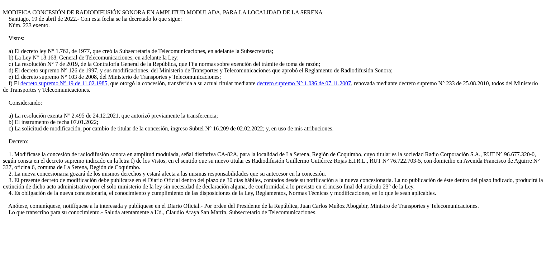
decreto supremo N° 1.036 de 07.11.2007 (304, 83)
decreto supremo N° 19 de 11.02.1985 (64, 83)
